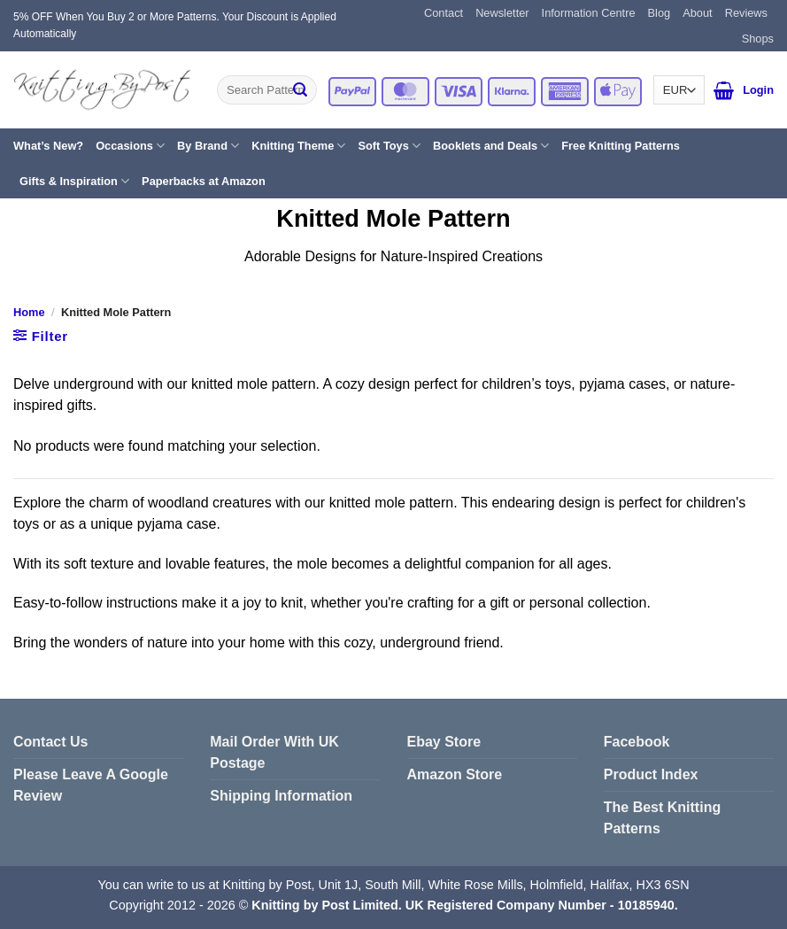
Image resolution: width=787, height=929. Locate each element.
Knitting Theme (298, 145)
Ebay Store (444, 741)
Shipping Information (281, 795)
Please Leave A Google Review (90, 785)
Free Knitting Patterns (620, 145)
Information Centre (589, 12)
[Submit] (300, 90)
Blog (659, 12)
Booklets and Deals (491, 145)
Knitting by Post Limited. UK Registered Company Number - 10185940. (464, 905)
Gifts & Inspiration (74, 181)
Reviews (746, 12)
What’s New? (48, 145)
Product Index (651, 774)
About (697, 12)
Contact (443, 12)
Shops (758, 38)
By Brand (208, 145)
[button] (724, 90)
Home (29, 312)
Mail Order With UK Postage (274, 752)
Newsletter (502, 12)
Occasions (130, 145)
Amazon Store (455, 774)
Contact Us (50, 741)
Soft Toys (389, 145)
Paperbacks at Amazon (204, 181)
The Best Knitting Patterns (662, 818)
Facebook (637, 741)
